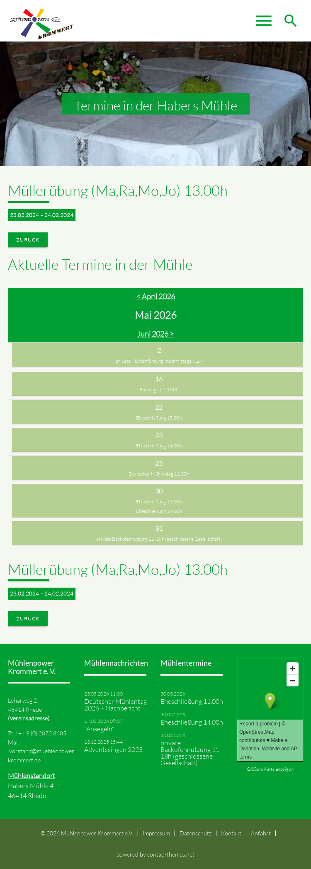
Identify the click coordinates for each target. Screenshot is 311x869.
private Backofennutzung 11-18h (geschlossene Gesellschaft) (159, 539)
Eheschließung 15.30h (159, 418)
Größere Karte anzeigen (270, 769)
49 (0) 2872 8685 (44, 733)
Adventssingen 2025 (113, 749)
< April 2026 (155, 296)
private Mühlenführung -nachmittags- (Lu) (159, 361)
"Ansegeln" (99, 728)
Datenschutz (195, 833)
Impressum (156, 833)
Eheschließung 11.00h (159, 501)
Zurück (27, 240)
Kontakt (231, 833)
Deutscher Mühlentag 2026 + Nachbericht (115, 704)
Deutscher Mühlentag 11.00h (159, 474)
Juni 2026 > (155, 333)
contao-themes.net (170, 854)
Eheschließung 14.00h (159, 445)
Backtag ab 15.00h (158, 389)
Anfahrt (261, 833)
